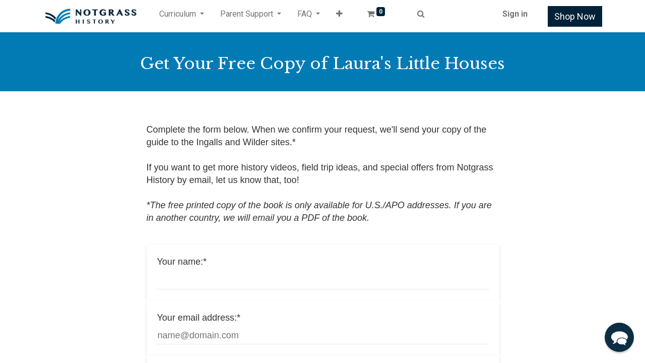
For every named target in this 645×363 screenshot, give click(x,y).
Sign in (515, 14)
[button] (339, 16)
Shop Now (575, 16)
